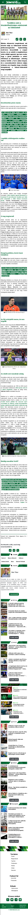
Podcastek (13, 880)
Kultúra (13, 865)
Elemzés (13, 870)
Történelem (14, 863)
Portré (12, 856)
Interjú (12, 868)
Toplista (13, 861)
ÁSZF (12, 906)
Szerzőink (13, 878)
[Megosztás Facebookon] (20, 39)
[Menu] (3, 2)
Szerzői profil (14, 594)
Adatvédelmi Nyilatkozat (23, 906)
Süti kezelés (4, 906)
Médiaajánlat (14, 890)
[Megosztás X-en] (24, 39)
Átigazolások (14, 858)
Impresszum (14, 888)
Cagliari (22, 502)
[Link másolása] (17, 39)
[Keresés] (25, 2)
